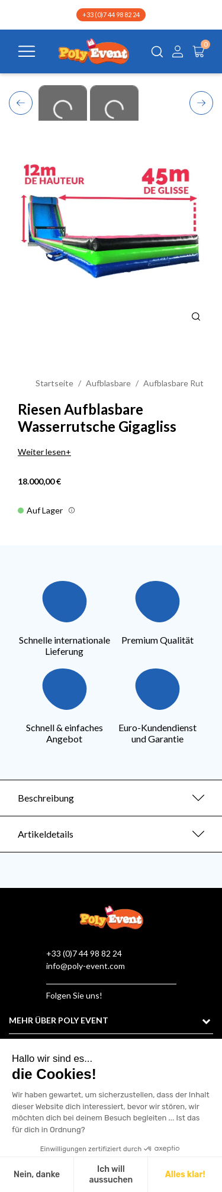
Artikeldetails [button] (45, 833)
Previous (21, 101)
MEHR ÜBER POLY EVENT (58, 1020)
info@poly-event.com (85, 966)
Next (202, 102)
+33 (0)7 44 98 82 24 (111, 14)
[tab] (111, 798)
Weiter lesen (42, 452)
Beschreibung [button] (46, 797)
